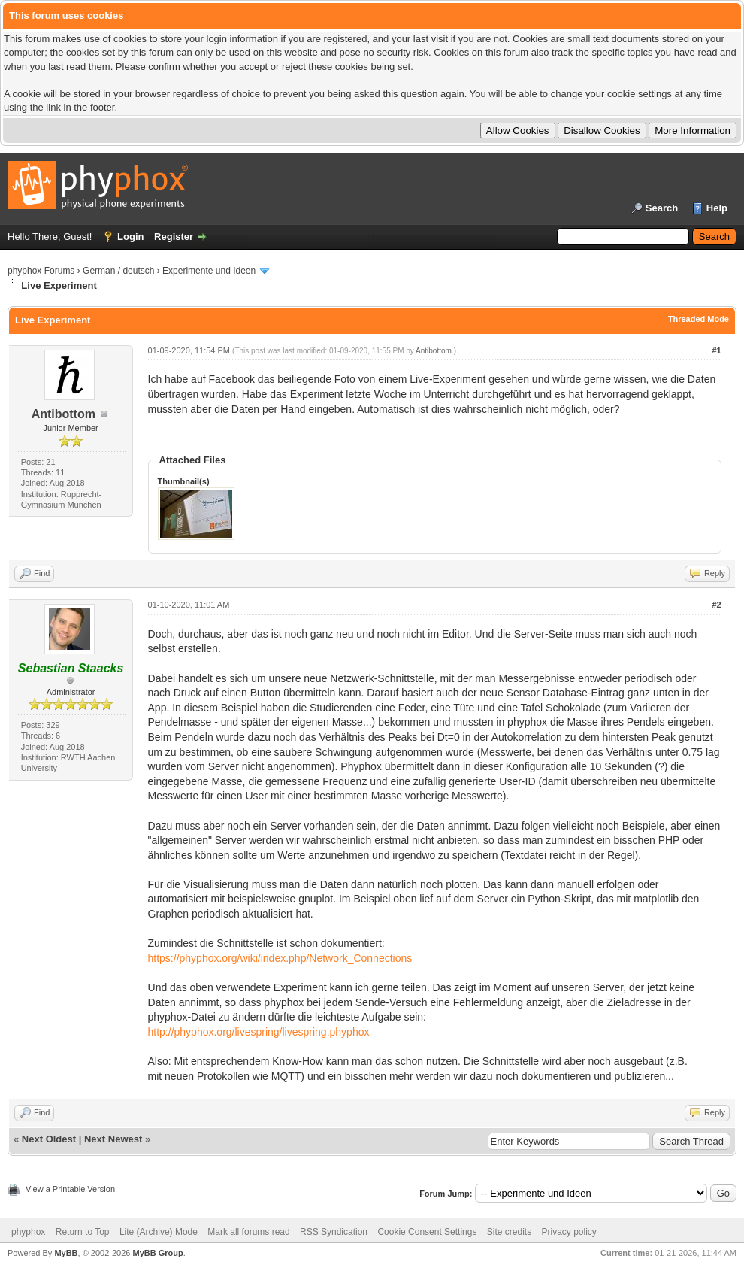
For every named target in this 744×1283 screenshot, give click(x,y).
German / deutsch (118, 270)
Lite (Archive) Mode (158, 1232)
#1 (716, 350)
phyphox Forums (41, 270)
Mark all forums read (248, 1232)
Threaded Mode (698, 318)
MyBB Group (157, 1252)
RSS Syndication (333, 1232)
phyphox (28, 1232)
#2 (716, 604)
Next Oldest (49, 1139)
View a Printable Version (70, 1189)
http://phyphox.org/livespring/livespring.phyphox (259, 1032)
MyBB (65, 1252)
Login (130, 236)
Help (716, 208)
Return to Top (83, 1232)
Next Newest (113, 1139)
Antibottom (63, 414)
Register (173, 236)
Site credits (509, 1232)
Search (662, 208)
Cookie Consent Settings (426, 1232)
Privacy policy (569, 1232)
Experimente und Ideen (209, 270)
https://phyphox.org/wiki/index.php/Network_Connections (280, 958)
